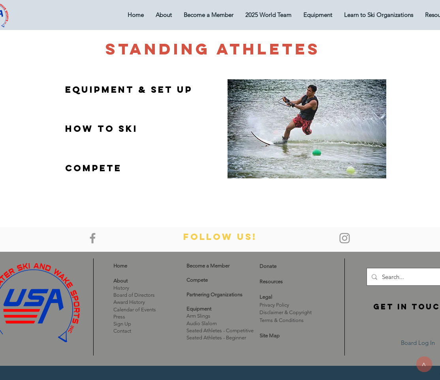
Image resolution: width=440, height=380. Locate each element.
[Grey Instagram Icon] (345, 238)
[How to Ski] (101, 128)
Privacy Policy (274, 305)
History (121, 288)
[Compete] (93, 168)
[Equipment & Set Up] (129, 89)
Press (119, 317)
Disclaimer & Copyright (285, 312)
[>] (424, 364)
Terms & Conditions (281, 320)
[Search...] (409, 276)
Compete (197, 280)
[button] (317, 15)
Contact (122, 331)
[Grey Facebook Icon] (93, 238)
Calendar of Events (134, 310)
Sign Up (122, 324)
